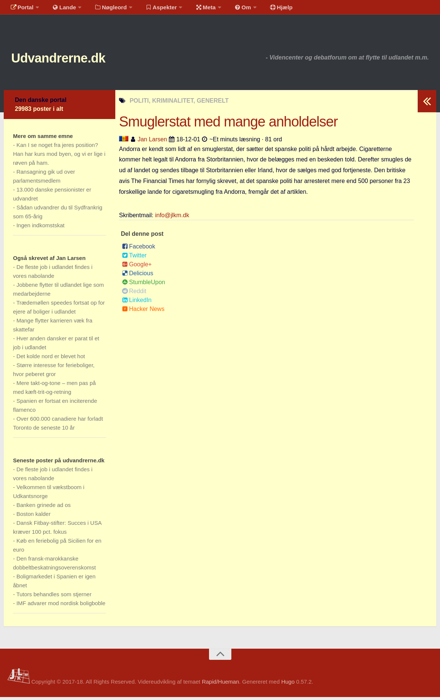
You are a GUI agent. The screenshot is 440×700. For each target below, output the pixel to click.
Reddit (134, 293)
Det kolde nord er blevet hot (50, 359)
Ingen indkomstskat (40, 228)
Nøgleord (105, 9)
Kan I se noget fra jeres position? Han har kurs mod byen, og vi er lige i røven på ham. (59, 157)
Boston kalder (33, 517)
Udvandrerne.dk (69, 59)
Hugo (288, 684)
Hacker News (143, 311)
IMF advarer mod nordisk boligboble (60, 606)
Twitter (134, 258)
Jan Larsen (152, 142)
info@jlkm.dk (172, 218)
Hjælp (266, 9)
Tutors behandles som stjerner (53, 597)
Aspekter (154, 9)
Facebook (138, 249)
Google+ (137, 267)
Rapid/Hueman (220, 684)
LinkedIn (137, 302)
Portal (21, 9)
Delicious (137, 276)
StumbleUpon (143, 285)
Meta (196, 9)
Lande (60, 9)
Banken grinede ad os (43, 508)
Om (230, 9)
